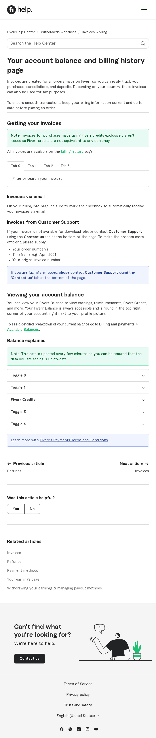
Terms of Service (78, 684)
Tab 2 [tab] (48, 166)
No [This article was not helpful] (32, 509)
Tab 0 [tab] (15, 166)
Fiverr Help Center (21, 32)
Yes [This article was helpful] (16, 509)
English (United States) (78, 716)
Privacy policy (78, 694)
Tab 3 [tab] (65, 166)
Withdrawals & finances (58, 32)
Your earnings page (23, 579)
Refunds (14, 562)
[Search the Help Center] (78, 43)
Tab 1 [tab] (32, 166)
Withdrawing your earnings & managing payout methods (54, 588)
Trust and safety (78, 705)
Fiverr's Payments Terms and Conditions (74, 440)
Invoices (14, 553)
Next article (131, 464)
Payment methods (22, 570)
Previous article (28, 464)
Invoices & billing (94, 32)
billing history (72, 151)
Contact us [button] (30, 658)
